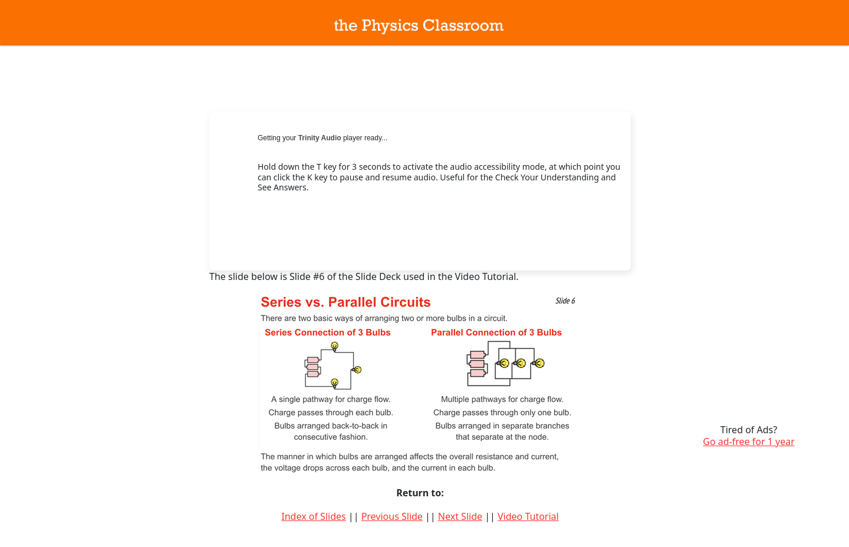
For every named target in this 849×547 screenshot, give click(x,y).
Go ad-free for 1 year (749, 441)
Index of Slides (313, 516)
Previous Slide (392, 516)
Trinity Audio (319, 138)
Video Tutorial (528, 516)
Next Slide (460, 516)
